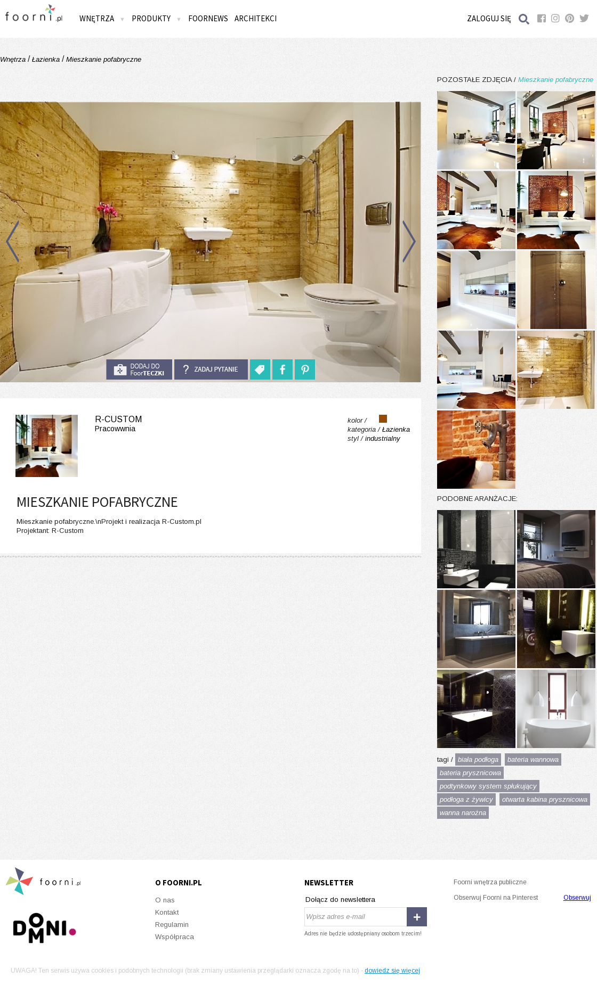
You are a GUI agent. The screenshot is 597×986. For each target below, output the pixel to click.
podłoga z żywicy (466, 799)
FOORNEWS (208, 18)
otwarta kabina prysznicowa (544, 799)
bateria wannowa (533, 759)
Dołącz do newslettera (340, 899)
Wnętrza (102, 18)
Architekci (256, 18)
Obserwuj (577, 897)
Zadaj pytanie (211, 369)
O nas (165, 900)
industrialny (382, 438)
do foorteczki (139, 369)
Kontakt (167, 912)
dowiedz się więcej (392, 970)
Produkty (157, 18)
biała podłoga (478, 759)
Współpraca (174, 937)
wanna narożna (463, 813)
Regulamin (172, 925)
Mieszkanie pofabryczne (102, 59)
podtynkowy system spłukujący (488, 786)
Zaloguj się (489, 18)
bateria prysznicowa (470, 773)
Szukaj (524, 19)
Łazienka (46, 59)
